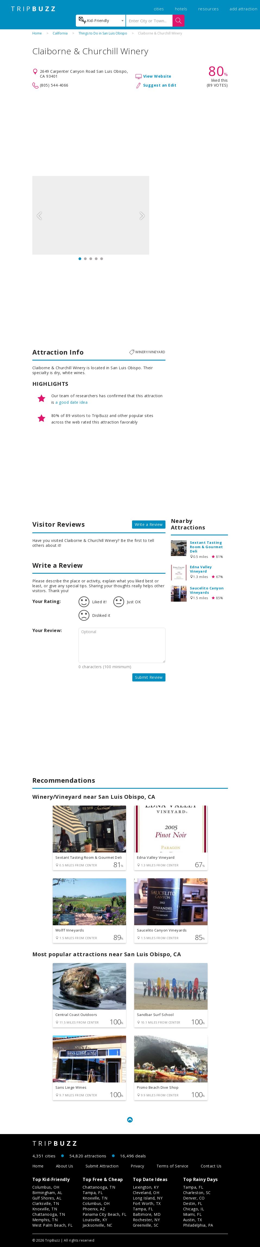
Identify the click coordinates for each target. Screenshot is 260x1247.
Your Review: (47, 630)
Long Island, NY (148, 1198)
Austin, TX (192, 1219)
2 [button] (85, 258)
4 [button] (96, 258)
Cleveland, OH (146, 1192)
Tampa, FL (93, 1192)
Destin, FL (192, 1203)
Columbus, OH (45, 1187)
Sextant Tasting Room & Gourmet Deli (206, 547)
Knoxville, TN (44, 1208)
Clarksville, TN (45, 1203)
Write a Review (149, 524)
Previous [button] (39, 215)
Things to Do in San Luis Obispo (103, 33)
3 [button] (90, 258)
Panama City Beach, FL (105, 1214)
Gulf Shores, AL (47, 1198)
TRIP (34, 8)
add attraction (243, 8)
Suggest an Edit (160, 85)
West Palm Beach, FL (52, 1225)
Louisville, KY (95, 1219)
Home (37, 33)
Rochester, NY (146, 1219)
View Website (157, 76)
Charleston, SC (197, 1192)
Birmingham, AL (47, 1192)
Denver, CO (194, 1198)
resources (208, 8)
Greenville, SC (146, 1225)
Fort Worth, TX (147, 1203)
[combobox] (101, 21)
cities (159, 8)
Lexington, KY (146, 1187)
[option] (90, 215)
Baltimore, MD (147, 1214)
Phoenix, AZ (94, 1208)
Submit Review (149, 677)
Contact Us (211, 1166)
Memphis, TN (45, 1219)
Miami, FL (192, 1214)
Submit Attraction (102, 1166)
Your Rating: (46, 601)
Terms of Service (172, 1166)
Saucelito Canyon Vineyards (207, 590)
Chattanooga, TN (48, 1214)
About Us (64, 1166)
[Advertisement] (130, 132)
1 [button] (80, 258)
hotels (181, 8)
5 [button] (101, 258)
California (60, 33)
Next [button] (142, 215)
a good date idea (71, 402)
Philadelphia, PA (198, 1225)
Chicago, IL (193, 1208)
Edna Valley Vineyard (201, 569)
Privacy (137, 1166)
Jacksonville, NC (97, 1225)
